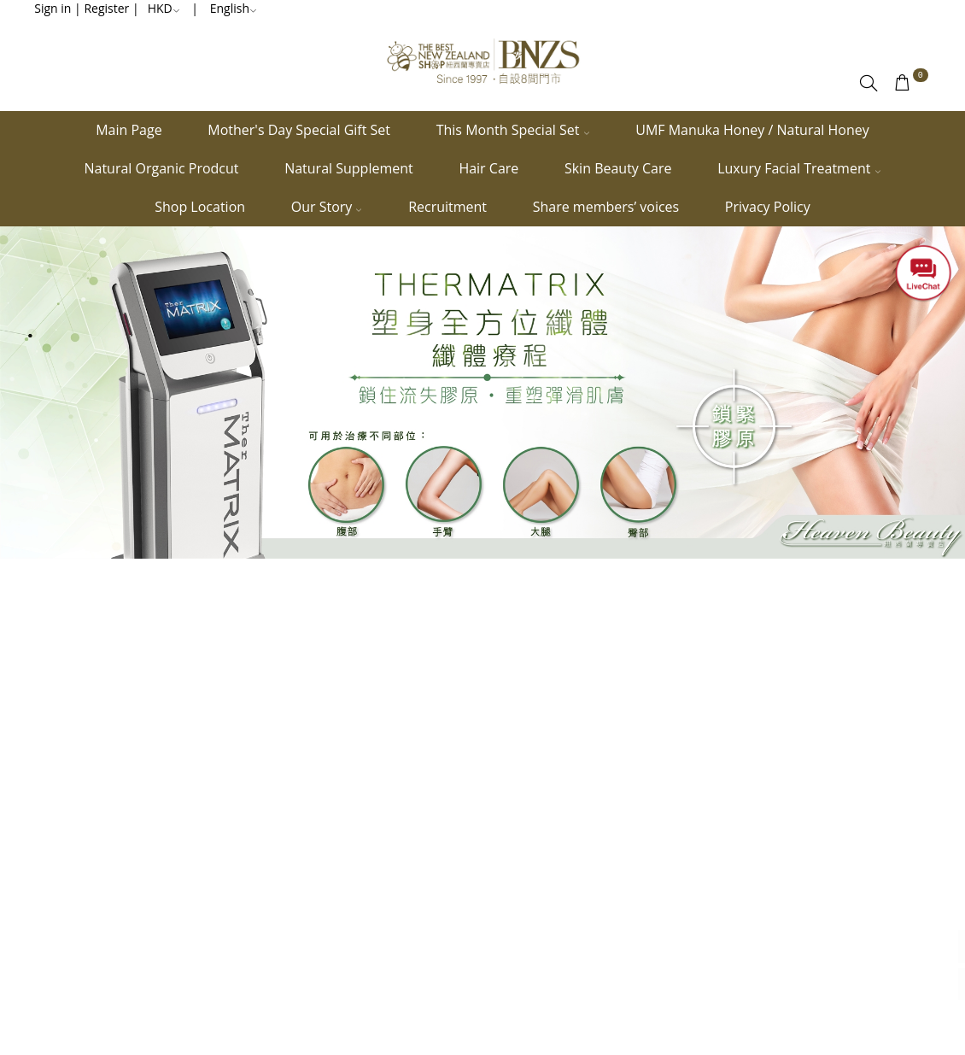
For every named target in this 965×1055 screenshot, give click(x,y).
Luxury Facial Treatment (798, 168)
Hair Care (488, 168)
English (233, 8)
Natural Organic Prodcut (161, 168)
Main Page (128, 129)
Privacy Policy (767, 206)
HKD (164, 8)
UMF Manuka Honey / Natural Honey (752, 129)
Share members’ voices (606, 206)
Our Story (327, 206)
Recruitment (447, 206)
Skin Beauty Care (618, 168)
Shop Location (200, 206)
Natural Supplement (348, 168)
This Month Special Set (513, 129)
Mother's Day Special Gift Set (299, 129)
